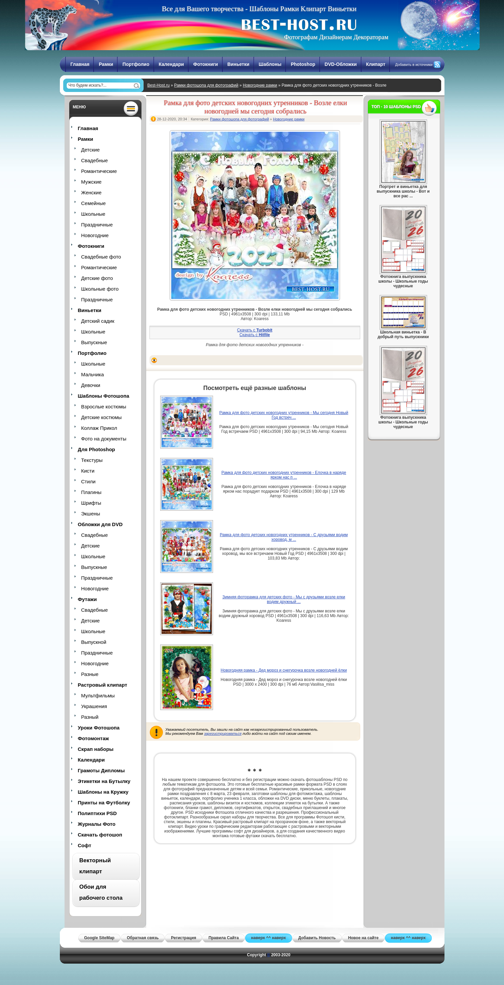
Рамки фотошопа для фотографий (206, 85)
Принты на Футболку (104, 802)
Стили (88, 481)
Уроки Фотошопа (99, 727)
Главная (80, 64)
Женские (91, 192)
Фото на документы (103, 438)
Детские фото (97, 278)
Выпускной (93, 642)
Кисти (88, 471)
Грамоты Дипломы (101, 770)
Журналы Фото (97, 824)
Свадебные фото (101, 257)
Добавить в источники (414, 65)
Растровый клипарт (102, 685)
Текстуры (92, 460)
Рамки (106, 64)
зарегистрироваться (222, 733)
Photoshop (303, 64)
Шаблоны (270, 64)
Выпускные (94, 342)
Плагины (91, 492)
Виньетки (238, 64)
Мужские (91, 182)
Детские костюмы (101, 417)
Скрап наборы (96, 749)
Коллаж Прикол (99, 428)
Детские (90, 150)
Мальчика (92, 374)
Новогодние (95, 235)
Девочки (90, 385)
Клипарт (376, 64)
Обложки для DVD (100, 524)
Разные (90, 674)
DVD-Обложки (341, 64)
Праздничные (97, 224)
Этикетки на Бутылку (104, 781)
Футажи (87, 599)
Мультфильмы (98, 695)
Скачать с (254, 330)
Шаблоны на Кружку (103, 792)
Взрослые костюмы (103, 406)
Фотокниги (205, 64)
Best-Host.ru (158, 85)
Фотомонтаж (93, 738)
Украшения (94, 706)
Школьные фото (100, 289)
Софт (84, 845)
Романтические (99, 171)
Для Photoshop (96, 449)
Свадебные (94, 160)
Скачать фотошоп (100, 835)
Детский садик (97, 321)
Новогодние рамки (260, 85)
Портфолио (135, 64)
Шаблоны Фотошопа (103, 396)
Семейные (93, 203)
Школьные (93, 214)
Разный (90, 717)
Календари (171, 64)
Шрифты (91, 503)
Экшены (90, 513)
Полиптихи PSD (97, 813)
